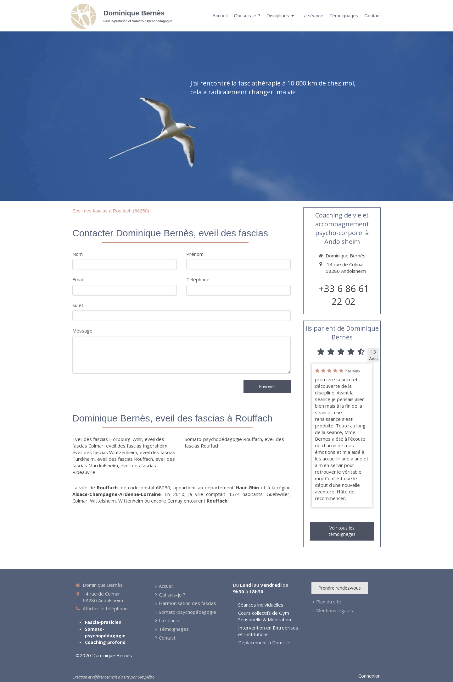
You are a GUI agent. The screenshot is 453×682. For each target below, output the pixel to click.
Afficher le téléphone (105, 608)
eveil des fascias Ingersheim (136, 446)
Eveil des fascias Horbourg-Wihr (107, 439)
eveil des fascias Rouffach (125, 459)
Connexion (369, 676)
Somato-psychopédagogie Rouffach (223, 439)
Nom (77, 254)
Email (78, 279)
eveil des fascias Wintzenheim (104, 452)
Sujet (77, 305)
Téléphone (198, 279)
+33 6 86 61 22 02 (343, 295)
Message (82, 330)
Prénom (195, 254)
